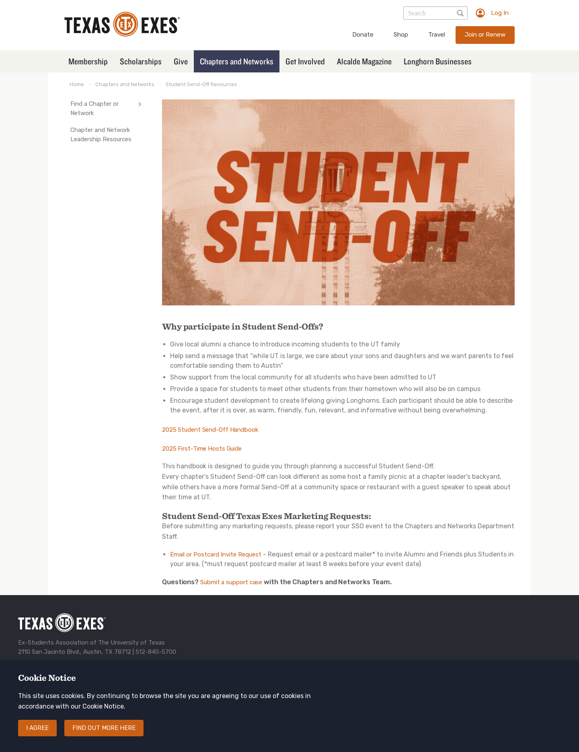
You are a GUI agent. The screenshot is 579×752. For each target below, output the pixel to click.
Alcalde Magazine (364, 61)
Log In (500, 12)
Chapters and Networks (236, 61)
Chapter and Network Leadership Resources (100, 134)
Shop (401, 34)
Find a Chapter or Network (94, 108)
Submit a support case (231, 582)
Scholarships (141, 61)
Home (77, 84)
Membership (88, 61)
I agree (37, 727)
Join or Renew (485, 34)
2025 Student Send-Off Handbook (210, 429)
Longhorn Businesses (438, 61)
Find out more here (104, 727)
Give (181, 61)
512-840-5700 (156, 651)
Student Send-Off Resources (201, 84)
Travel (436, 34)
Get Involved (305, 61)
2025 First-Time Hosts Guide (202, 448)
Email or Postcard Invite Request (215, 554)
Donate (363, 34)
